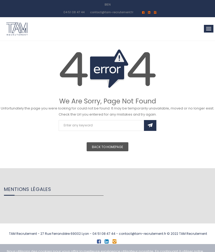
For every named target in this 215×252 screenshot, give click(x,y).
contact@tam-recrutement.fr (111, 12)
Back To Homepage (107, 147)
